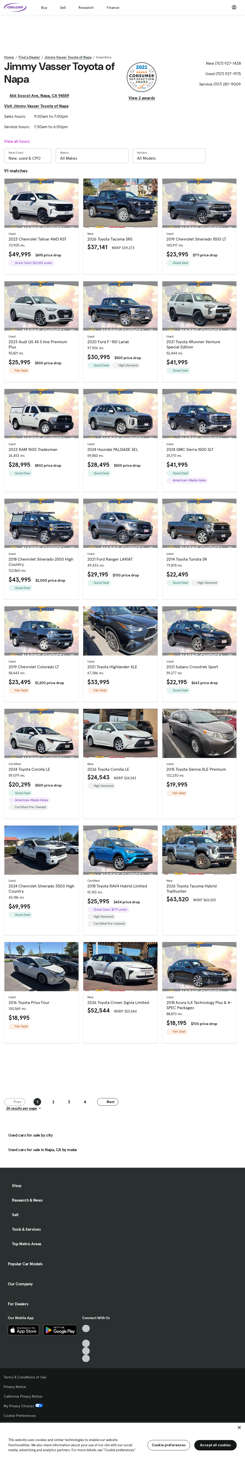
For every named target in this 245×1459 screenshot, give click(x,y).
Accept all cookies (215, 1445)
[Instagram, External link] (86, 1351)
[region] (122, 1440)
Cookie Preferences (20, 1415)
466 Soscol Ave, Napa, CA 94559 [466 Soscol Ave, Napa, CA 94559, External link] (41, 95)
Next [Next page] (107, 1101)
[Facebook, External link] (86, 1336)
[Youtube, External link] (86, 1343)
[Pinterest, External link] (86, 1358)
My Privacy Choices (23, 1406)
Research (86, 7)
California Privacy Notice (23, 1396)
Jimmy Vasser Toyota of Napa (68, 57)
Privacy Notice (15, 1386)
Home (9, 57)
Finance (113, 7)
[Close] (239, 1427)
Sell (63, 7)
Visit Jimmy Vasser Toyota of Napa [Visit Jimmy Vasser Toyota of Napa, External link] (38, 105)
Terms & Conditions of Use (25, 1377)
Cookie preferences (169, 1445)
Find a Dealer (29, 57)
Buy (44, 7)
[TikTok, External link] (86, 1328)
